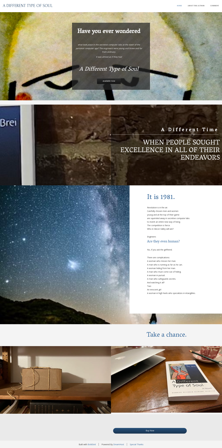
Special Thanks (136, 444)
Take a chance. (167, 335)
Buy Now (150, 430)
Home (179, 6)
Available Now (109, 81)
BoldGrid (92, 444)
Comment (214, 6)
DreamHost (118, 444)
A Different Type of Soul (28, 5)
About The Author (196, 6)
